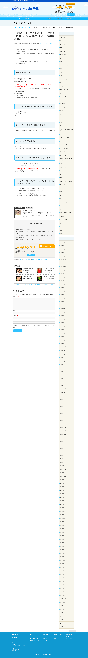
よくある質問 (34, 638)
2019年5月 (63, 535)
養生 (61, 141)
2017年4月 (63, 623)
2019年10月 (63, 518)
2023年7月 (63, 361)
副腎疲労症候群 (64, 148)
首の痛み (62, 177)
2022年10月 (63, 392)
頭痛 (61, 40)
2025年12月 (63, 259)
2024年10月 (63, 308)
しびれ (51, 43)
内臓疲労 (47, 43)
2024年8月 (63, 315)
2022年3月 (63, 417)
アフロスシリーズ (64, 44)
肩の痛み (62, 188)
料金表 (55, 638)
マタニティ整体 (64, 202)
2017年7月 (63, 612)
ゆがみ (21, 259)
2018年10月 (63, 560)
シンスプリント (64, 134)
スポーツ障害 (63, 79)
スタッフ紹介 (69, 634)
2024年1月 (63, 340)
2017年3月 (63, 626)
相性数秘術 (63, 54)
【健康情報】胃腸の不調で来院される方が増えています (28, 270)
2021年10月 (63, 434)
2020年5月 (63, 493)
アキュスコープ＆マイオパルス (66, 130)
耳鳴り (62, 61)
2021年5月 (63, 452)
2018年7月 (63, 570)
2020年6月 (63, 490)
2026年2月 (63, 252)
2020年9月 (63, 479)
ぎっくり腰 (25, 259)
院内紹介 (68, 636)
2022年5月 (63, 410)
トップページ (34, 634)
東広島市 (33, 259)
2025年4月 (63, 287)
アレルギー (63, 151)
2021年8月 (63, 441)
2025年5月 (63, 284)
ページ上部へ (72, 630)
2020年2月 (63, 504)
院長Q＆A (62, 110)
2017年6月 (63, 616)
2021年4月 (63, 455)
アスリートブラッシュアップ (66, 114)
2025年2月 (63, 294)
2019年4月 (63, 539)
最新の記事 (29, 207)
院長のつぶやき (64, 65)
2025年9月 (63, 270)
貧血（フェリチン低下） (66, 181)
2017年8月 (63, 609)
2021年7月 (63, 445)
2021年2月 (63, 462)
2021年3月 (63, 458)
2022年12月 (63, 385)
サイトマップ (46, 640)
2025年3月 (63, 291)
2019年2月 (63, 546)
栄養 (61, 163)
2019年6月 (63, 532)
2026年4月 (63, 245)
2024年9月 (63, 312)
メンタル (62, 226)
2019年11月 (63, 514)
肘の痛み (62, 233)
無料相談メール (71, 3)
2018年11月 (63, 556)
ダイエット (63, 209)
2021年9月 (63, 438)
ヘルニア (39, 259)
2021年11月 (63, 431)
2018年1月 (63, 591)
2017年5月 (63, 619)
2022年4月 (63, 413)
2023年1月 (63, 382)
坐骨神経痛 (29, 259)
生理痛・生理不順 (64, 167)
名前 (15, 310)
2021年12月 (63, 427)
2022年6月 (63, 406)
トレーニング (63, 219)
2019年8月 (63, 525)
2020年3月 (63, 500)
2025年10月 (63, 266)
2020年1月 (63, 507)
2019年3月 (63, 542)
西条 (36, 259)
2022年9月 (63, 396)
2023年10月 (63, 350)
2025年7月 (63, 277)
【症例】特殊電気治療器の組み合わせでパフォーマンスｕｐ (48, 270)
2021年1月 (63, 465)
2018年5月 (63, 577)
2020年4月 (63, 497)
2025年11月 (63, 263)
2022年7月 (63, 403)
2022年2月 (63, 420)
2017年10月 (63, 602)
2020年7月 (63, 486)
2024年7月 (63, 319)
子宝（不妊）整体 (64, 137)
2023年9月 (63, 354)
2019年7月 (63, 528)
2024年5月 (63, 326)
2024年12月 (63, 301)
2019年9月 (63, 521)
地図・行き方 (71, 14)
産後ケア (62, 93)
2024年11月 (63, 305)
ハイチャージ (63, 144)
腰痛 (40, 43)
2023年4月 (63, 371)
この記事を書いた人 (20, 207)
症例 (44, 43)
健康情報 (62, 103)
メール (15, 315)
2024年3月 (63, 333)
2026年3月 (63, 249)
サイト (14, 320)
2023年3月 (63, 375)
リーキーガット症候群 (65, 212)
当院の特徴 (45, 634)
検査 (61, 47)
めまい (62, 223)
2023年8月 (63, 357)
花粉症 (62, 75)
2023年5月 (63, 368)
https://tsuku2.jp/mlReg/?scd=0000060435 (24, 199)
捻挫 (61, 174)
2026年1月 (63, 256)
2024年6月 (63, 322)
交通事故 (62, 51)
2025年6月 (63, 280)
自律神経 (62, 184)
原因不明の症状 (64, 89)
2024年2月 (63, 336)
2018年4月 (63, 581)
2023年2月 (63, 378)
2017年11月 (63, 598)
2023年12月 (63, 343)
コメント (16, 296)
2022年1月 (63, 424)
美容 (61, 68)
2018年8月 (63, 567)
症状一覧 (45, 638)
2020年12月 (63, 469)
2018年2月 (63, 588)
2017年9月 (63, 605)
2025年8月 (63, 273)
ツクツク (62, 82)
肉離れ (62, 72)
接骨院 (45, 259)
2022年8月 (63, 399)
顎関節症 (62, 191)
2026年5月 (63, 242)
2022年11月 (63, 389)
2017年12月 (63, 595)
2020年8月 (63, 483)
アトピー (62, 195)
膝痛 (61, 122)
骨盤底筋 (62, 170)
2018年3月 (63, 584)
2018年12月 (63, 553)
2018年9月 (63, 563)
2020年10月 (63, 476)
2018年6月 (63, 574)
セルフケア (63, 118)
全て (42, 43)
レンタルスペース (64, 155)
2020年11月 (63, 472)
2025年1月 (63, 298)
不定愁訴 (62, 205)
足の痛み (62, 86)
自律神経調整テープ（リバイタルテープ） (66, 159)
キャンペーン (63, 96)
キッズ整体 (63, 107)
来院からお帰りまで (58, 635)
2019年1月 (63, 549)
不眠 (61, 125)
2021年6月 (63, 448)
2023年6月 (63, 364)
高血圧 (62, 216)
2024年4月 (63, 329)
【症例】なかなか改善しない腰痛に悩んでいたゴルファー (48, 278)
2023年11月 (63, 347)
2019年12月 (63, 511)
